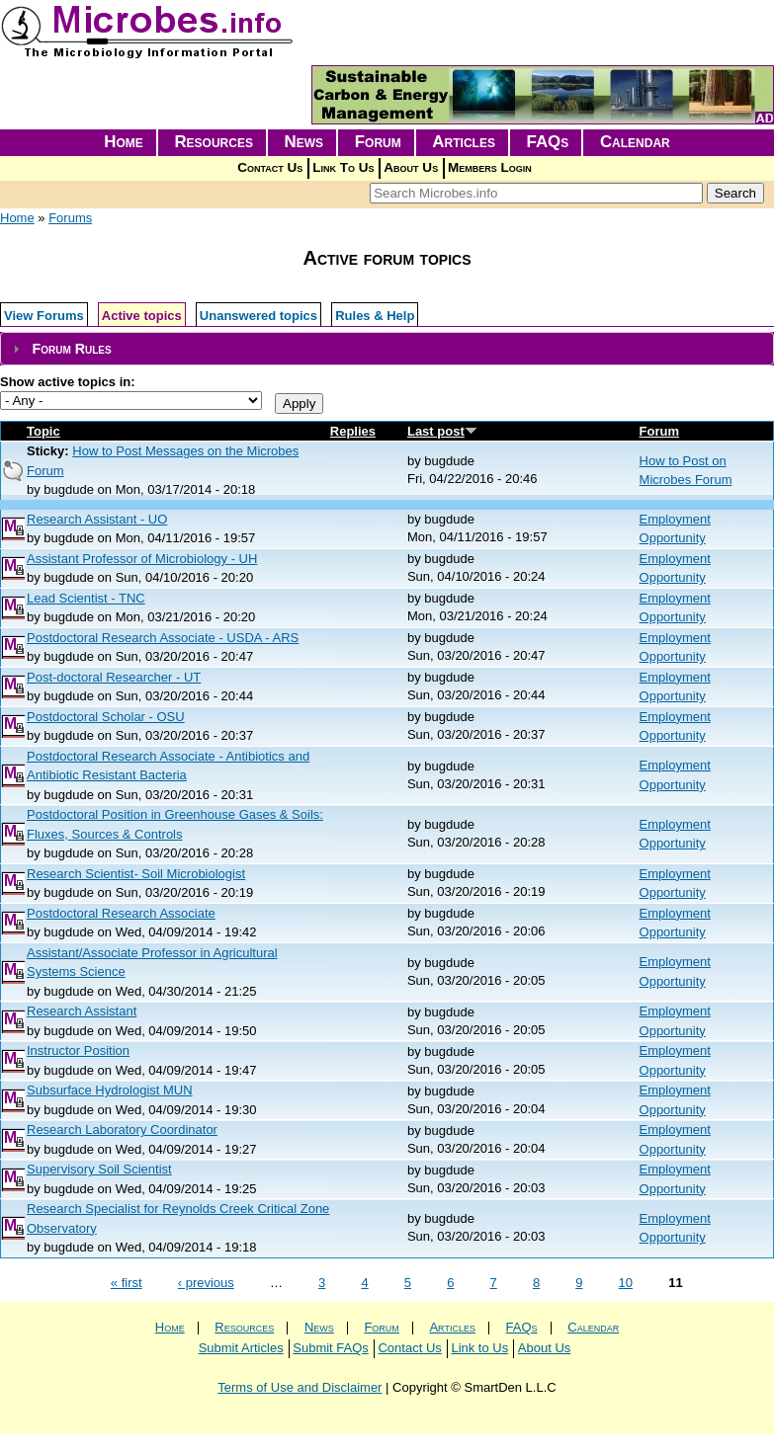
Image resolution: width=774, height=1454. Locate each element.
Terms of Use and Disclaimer (299, 1387)
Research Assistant (81, 1011)
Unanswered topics (258, 315)
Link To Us (343, 167)
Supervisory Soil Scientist (99, 1169)
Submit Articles (241, 1347)
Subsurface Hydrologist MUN (110, 1090)
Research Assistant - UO (97, 519)
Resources (213, 141)
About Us (411, 167)
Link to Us (479, 1347)
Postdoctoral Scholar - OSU (106, 716)
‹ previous (206, 1282)
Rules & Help (374, 315)
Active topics (142, 315)
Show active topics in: (67, 381)
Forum (378, 141)
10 (626, 1282)
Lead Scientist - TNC (86, 598)
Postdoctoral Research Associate (121, 913)
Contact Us (269, 167)
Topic (43, 431)
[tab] (387, 349)
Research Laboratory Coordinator (122, 1129)
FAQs (548, 141)
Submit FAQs (331, 1347)
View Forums (44, 315)
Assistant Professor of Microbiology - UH (142, 558)
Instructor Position (78, 1050)
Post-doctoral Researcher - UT (114, 677)
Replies (353, 431)
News (304, 141)
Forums (70, 217)
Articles (463, 141)
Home (123, 141)
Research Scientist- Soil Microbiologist (136, 873)
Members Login (490, 167)
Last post (442, 431)
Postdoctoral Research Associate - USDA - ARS (163, 637)
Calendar (635, 141)
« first (126, 1282)
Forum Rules (71, 349)
